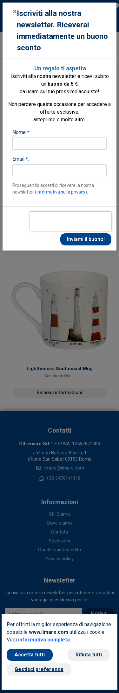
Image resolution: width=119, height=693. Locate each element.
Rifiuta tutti (89, 655)
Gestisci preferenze (39, 669)
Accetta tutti (30, 655)
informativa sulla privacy (60, 191)
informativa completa (44, 640)
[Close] (15, 11)
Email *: (20, 159)
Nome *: (21, 132)
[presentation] (70, 221)
